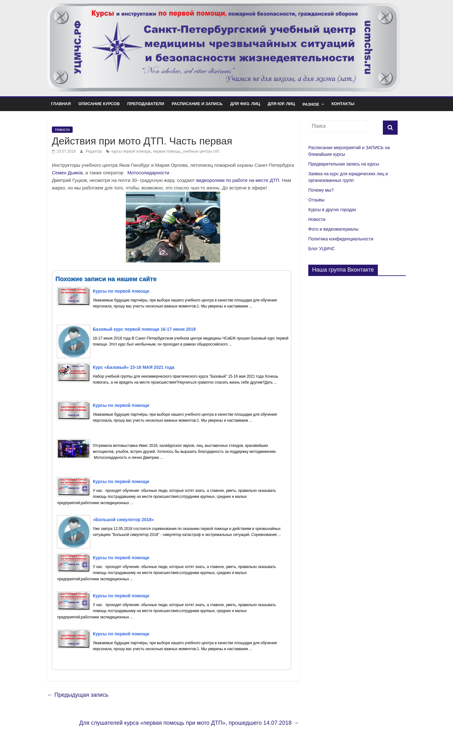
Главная (61, 103)
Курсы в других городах (332, 209)
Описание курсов (99, 103)
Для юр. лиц (281, 103)
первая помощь (167, 151)
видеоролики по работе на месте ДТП (237, 180)
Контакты (343, 103)
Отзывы (316, 199)
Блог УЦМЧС (321, 248)
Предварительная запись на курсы (343, 163)
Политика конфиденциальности (340, 238)
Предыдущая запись (78, 695)
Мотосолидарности (148, 172)
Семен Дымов (67, 172)
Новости (62, 129)
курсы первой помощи (130, 151)
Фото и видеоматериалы (333, 229)
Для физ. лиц (245, 103)
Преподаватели (145, 103)
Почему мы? (321, 190)
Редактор (94, 151)
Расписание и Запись (197, 103)
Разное (310, 104)
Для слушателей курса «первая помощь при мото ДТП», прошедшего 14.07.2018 (189, 723)
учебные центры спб (201, 151)
